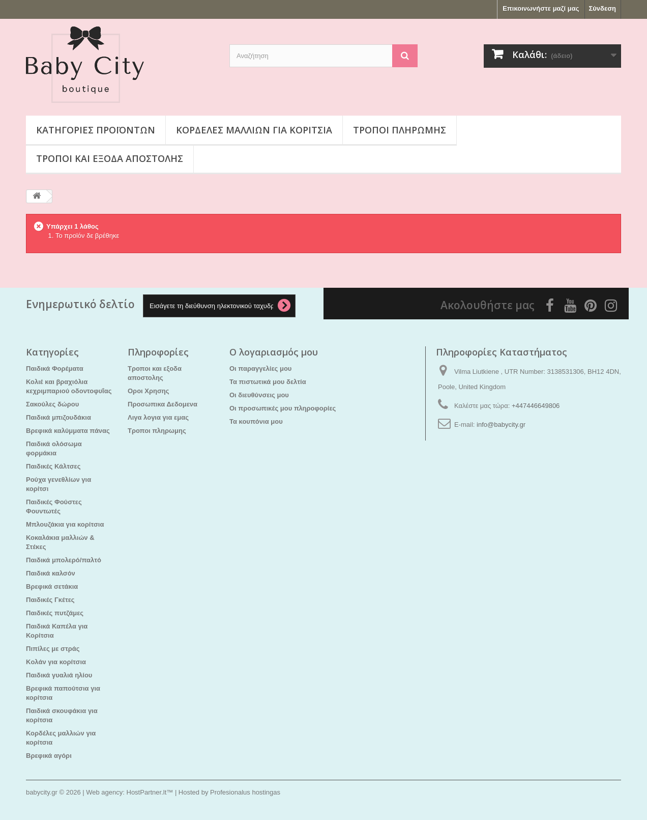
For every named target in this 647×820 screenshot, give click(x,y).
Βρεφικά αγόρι (49, 755)
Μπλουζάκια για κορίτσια (65, 524)
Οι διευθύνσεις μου (259, 395)
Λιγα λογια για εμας (158, 417)
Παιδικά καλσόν (50, 573)
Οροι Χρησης (148, 391)
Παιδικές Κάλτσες (53, 466)
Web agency (104, 792)
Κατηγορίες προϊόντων (95, 130)
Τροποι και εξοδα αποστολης (109, 158)
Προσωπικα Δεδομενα (162, 404)
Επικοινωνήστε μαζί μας (541, 8)
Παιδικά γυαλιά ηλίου (59, 675)
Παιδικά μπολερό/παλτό (63, 560)
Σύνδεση (602, 8)
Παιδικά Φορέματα (54, 368)
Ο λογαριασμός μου (273, 352)
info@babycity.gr (501, 424)
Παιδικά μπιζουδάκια (58, 417)
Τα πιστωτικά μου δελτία (267, 382)
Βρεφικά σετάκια (52, 586)
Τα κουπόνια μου (256, 421)
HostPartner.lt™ (150, 792)
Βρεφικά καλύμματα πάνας (68, 430)
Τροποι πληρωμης (399, 130)
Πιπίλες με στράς (53, 648)
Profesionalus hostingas (245, 792)
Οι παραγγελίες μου (260, 368)
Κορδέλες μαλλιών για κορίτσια (254, 130)
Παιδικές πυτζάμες (54, 613)
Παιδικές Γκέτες (50, 600)
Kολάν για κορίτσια (56, 662)
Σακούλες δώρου (52, 404)
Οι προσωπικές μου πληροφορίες (282, 408)
